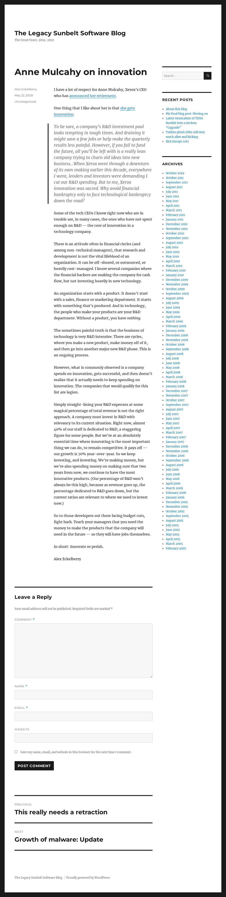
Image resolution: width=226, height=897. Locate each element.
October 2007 (175, 400)
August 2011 (174, 187)
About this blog (176, 109)
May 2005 (172, 534)
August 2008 (174, 354)
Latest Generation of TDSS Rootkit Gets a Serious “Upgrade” (184, 122)
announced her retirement (92, 96)
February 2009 (176, 326)
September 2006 (177, 460)
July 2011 (172, 192)
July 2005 (172, 525)
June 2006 (173, 474)
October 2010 (175, 233)
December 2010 (176, 224)
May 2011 (172, 201)
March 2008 (174, 377)
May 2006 (173, 479)
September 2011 (177, 182)
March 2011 (174, 210)
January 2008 (175, 386)
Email (21, 708)
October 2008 (175, 344)
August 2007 (174, 409)
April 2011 (172, 206)
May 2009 (173, 312)
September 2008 (177, 349)
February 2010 (176, 270)
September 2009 (177, 294)
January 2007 (175, 442)
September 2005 (177, 516)
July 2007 (172, 414)
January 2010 (175, 275)
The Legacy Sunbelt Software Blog (70, 33)
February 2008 (176, 382)
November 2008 (177, 340)
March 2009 (174, 321)
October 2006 (175, 456)
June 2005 (173, 530)
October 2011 (175, 178)
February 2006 (176, 493)
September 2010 (177, 238)
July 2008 (172, 358)
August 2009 (175, 298)
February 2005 (176, 548)
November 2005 (177, 507)
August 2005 (174, 520)
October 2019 (175, 173)
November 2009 (177, 284)
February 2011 (175, 215)
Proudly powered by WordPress (88, 878)
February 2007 (176, 437)
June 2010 (172, 252)
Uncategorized (25, 101)
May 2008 (172, 368)
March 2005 (174, 544)
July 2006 (172, 470)
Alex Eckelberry (26, 89)
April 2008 (173, 372)
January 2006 (175, 497)
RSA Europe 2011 (177, 141)
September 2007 (177, 405)
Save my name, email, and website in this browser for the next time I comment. (76, 752)
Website (22, 729)
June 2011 (172, 196)
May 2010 (172, 256)
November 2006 (177, 451)
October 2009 (175, 289)
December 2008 (177, 335)
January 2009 (175, 331)
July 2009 (172, 303)
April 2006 (173, 483)
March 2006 (174, 488)
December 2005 (177, 502)
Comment (25, 620)
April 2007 (173, 428)
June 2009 (173, 307)
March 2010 (174, 266)
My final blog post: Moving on (187, 114)
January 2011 (174, 219)
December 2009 (177, 280)
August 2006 (175, 465)
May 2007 (172, 423)
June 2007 (173, 419)
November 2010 (177, 229)
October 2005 (175, 511)
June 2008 (173, 363)
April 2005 (173, 539)
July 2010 (172, 247)
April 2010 (173, 261)
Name (21, 686)
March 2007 (174, 432)
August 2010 (174, 243)
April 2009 (173, 317)
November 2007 (177, 395)
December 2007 (177, 391)
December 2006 (177, 446)
